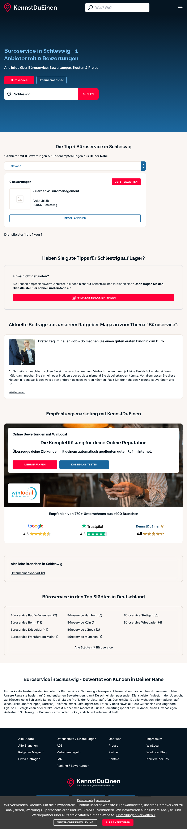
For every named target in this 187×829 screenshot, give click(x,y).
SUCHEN (88, 94)
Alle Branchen (28, 745)
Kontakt (114, 759)
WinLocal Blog (156, 752)
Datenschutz (65, 739)
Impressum (154, 739)
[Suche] (121, 7)
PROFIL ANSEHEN (75, 218)
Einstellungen (86, 739)
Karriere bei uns (157, 759)
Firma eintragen (29, 759)
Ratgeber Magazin (31, 752)
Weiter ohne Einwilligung (75, 822)
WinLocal (153, 745)
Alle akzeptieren (118, 822)
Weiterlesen (17, 392)
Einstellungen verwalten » (136, 815)
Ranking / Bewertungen (73, 765)
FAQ (59, 759)
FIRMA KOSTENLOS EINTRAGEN (94, 298)
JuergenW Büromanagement (56, 191)
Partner (114, 752)
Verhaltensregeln (68, 752)
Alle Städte (26, 739)
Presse (113, 745)
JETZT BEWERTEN (126, 181)
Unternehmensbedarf (28, 573)
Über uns (115, 739)
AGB (60, 745)
